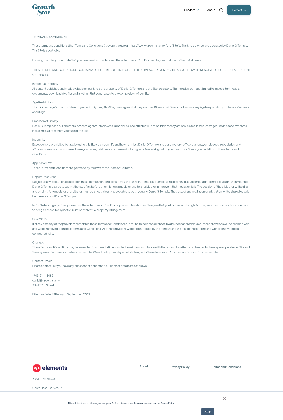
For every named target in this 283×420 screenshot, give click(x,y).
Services (189, 10)
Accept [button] (207, 411)
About (211, 10)
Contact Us (239, 10)
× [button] (224, 398)
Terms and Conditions (226, 367)
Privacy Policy (180, 367)
